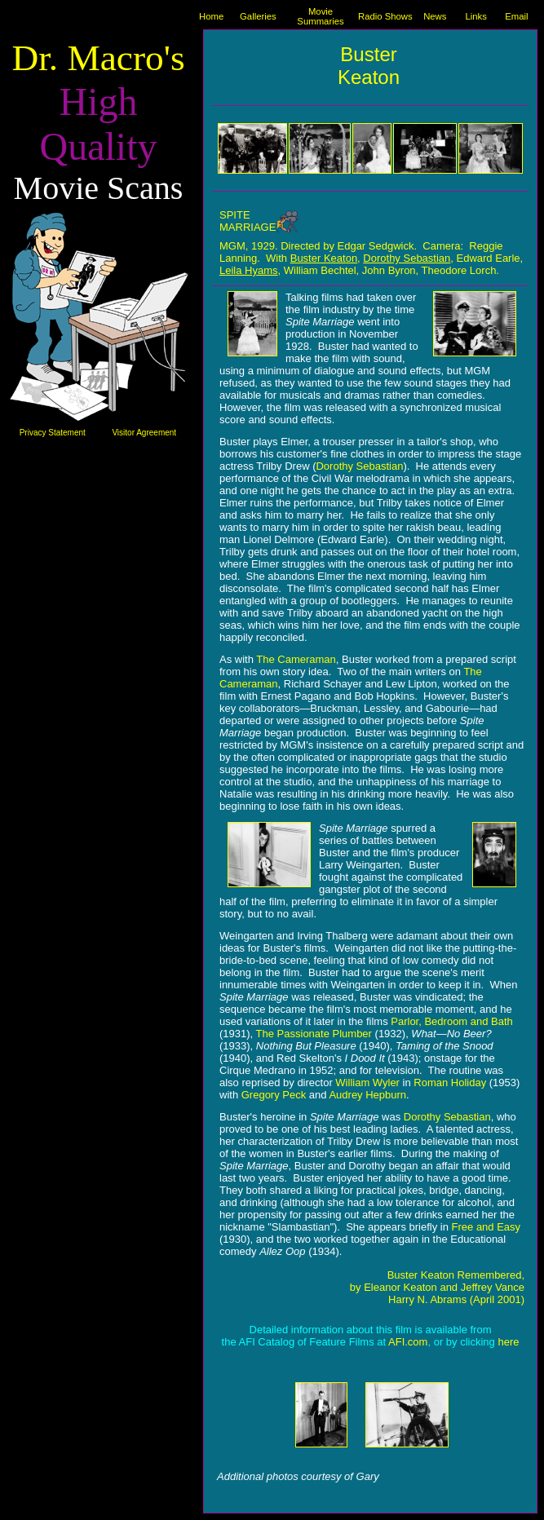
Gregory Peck (273, 1095)
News (434, 16)
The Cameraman (296, 659)
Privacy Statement (53, 432)
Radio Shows (385, 16)
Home (211, 16)
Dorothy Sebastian (406, 258)
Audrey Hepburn (367, 1095)
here (508, 1342)
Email (516, 16)
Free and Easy (486, 1227)
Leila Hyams (248, 270)
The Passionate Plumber (314, 1033)
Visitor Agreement (144, 432)
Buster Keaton (323, 258)
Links (475, 16)
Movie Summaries (320, 16)
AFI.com (407, 1342)
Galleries (258, 16)
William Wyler (367, 1082)
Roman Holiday (450, 1082)
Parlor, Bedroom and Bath (452, 1021)
